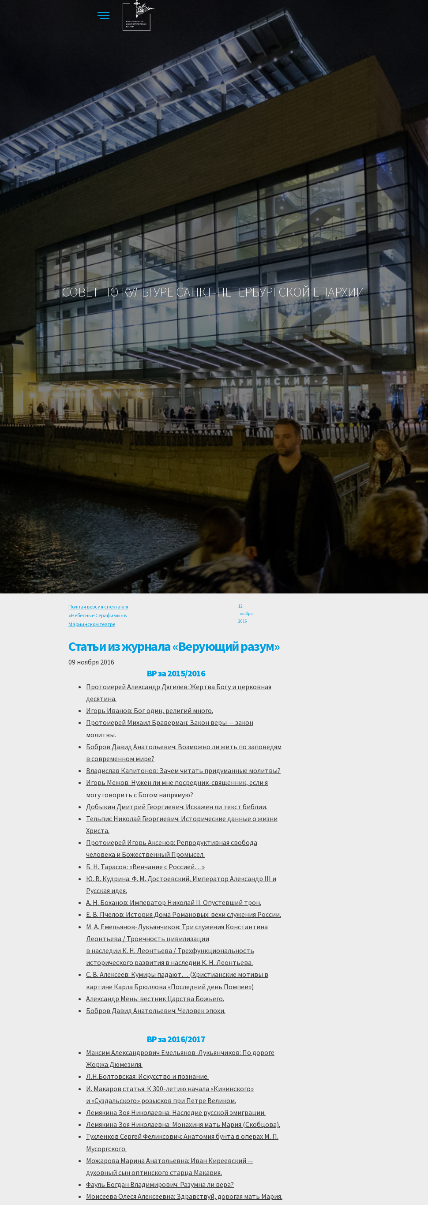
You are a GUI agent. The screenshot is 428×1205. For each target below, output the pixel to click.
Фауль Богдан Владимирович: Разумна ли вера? (160, 1184)
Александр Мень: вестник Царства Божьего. (155, 998)
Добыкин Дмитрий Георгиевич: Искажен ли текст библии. (176, 806)
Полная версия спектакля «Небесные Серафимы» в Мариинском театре (98, 615)
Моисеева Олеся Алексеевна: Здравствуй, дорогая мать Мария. (184, 1196)
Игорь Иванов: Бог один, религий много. (149, 710)
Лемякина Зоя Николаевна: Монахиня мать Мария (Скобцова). (183, 1124)
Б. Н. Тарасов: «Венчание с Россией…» (145, 866)
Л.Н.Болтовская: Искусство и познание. (147, 1076)
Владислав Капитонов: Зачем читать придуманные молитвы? (183, 770)
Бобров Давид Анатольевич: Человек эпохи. (155, 1010)
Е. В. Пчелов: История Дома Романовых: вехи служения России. (183, 914)
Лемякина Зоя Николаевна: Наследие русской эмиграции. (176, 1112)
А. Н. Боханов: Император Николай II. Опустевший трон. (173, 902)
